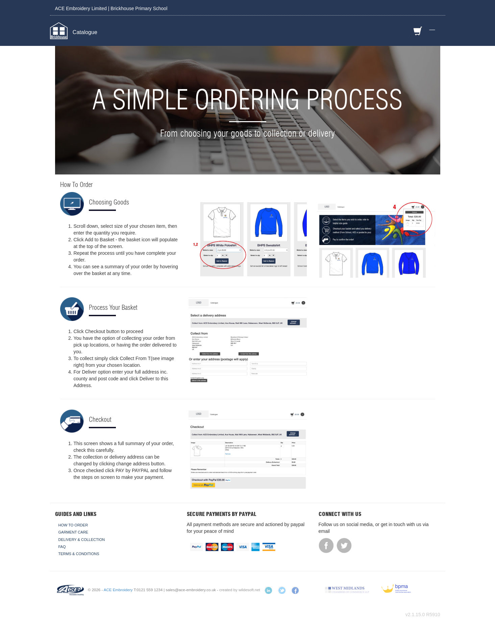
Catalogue (85, 32)
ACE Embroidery (118, 590)
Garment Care (73, 532)
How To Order (73, 525)
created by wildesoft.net (239, 590)
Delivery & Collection (81, 540)
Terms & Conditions (78, 554)
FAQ (62, 547)
